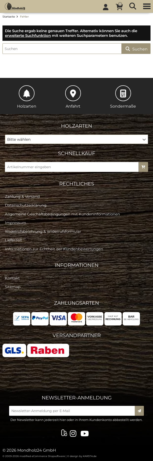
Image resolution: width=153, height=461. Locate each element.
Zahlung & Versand (22, 196)
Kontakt (12, 278)
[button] (76, 139)
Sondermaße (123, 97)
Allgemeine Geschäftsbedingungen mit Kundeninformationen (62, 214)
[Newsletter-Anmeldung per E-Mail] (73, 411)
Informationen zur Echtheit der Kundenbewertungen (54, 249)
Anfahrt (73, 97)
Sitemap (12, 286)
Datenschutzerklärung (25, 205)
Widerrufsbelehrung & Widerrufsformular (43, 231)
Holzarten (26, 97)
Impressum (15, 222)
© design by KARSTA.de (81, 456)
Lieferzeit (13, 240)
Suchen (136, 48)
